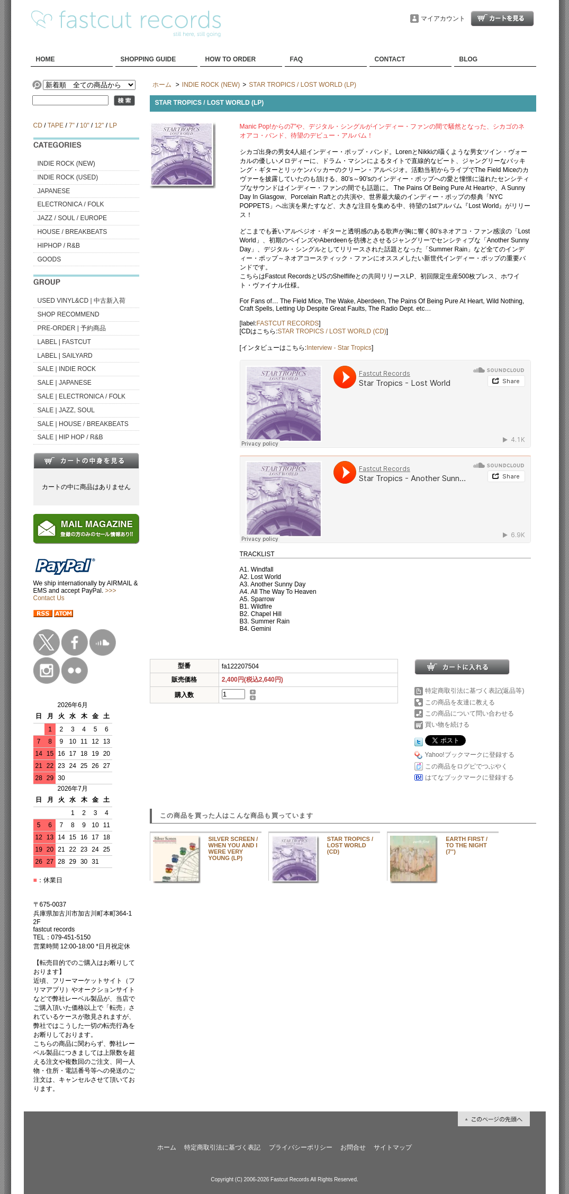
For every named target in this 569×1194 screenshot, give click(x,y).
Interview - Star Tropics (339, 347)
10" (84, 125)
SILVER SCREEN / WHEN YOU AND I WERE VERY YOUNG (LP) (233, 848)
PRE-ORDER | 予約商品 (72, 328)
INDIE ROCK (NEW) (66, 163)
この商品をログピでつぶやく (466, 766)
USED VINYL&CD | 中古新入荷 (81, 300)
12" (99, 125)
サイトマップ (393, 1147)
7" (72, 125)
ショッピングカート (502, 18)
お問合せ (353, 1147)
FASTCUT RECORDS (288, 323)
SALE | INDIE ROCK (67, 369)
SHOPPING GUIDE (148, 59)
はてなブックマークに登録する (469, 777)
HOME (45, 59)
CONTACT (390, 59)
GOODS (49, 259)
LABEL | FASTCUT (64, 342)
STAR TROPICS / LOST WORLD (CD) (332, 331)
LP (112, 125)
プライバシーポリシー (300, 1147)
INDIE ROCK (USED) (68, 177)
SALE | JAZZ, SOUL (66, 410)
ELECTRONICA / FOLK (71, 204)
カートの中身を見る (86, 460)
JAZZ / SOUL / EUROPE (72, 218)
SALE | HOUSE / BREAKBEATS (83, 424)
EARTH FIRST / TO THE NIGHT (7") (466, 845)
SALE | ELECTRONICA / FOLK (82, 396)
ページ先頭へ (494, 1118)
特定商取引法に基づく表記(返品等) (475, 690)
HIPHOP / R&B (59, 245)
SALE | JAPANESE (65, 382)
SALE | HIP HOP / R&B (70, 437)
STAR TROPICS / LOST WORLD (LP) (302, 84)
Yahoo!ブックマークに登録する (469, 754)
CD (37, 125)
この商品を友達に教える (460, 702)
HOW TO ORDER (230, 59)
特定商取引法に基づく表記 (222, 1147)
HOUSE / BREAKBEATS (72, 232)
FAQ (296, 59)
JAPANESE (54, 191)
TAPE (56, 125)
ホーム (161, 84)
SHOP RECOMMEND (69, 314)
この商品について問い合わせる (469, 713)
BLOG (468, 59)
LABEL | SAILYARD (65, 355)
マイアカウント (443, 18)
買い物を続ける (447, 724)
